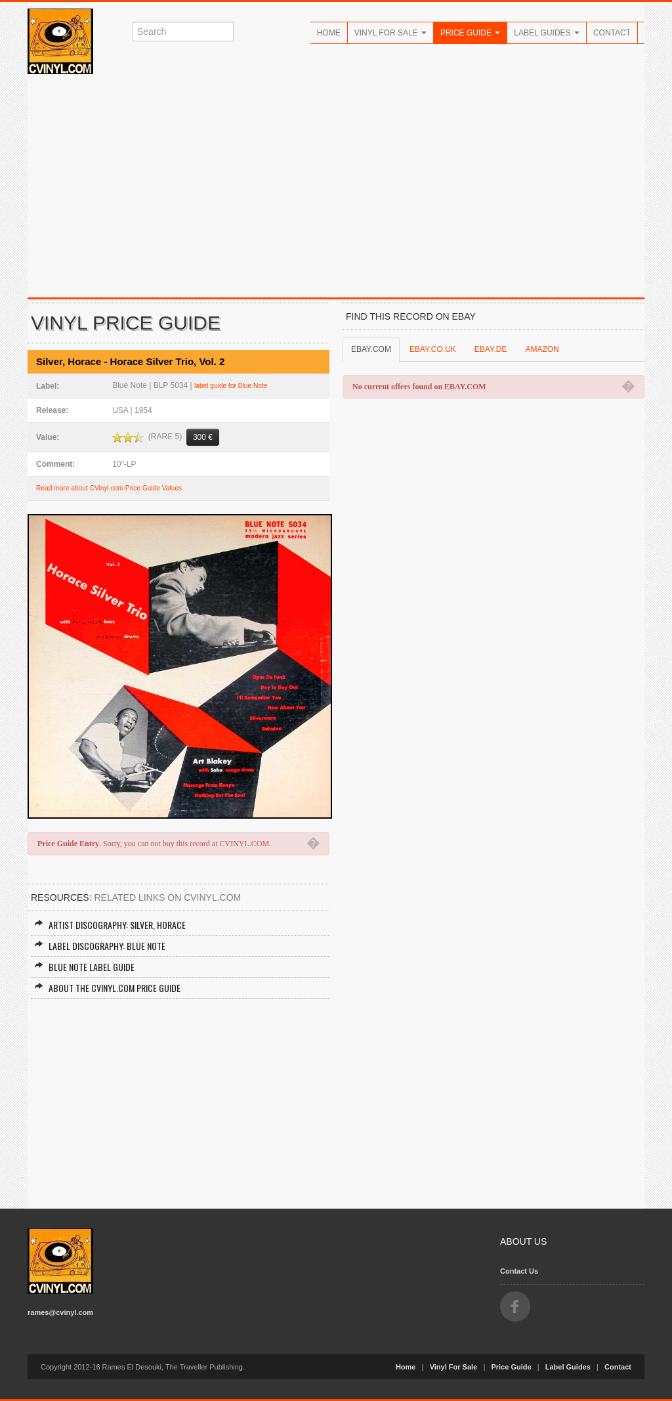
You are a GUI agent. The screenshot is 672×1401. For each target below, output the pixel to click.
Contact (612, 32)
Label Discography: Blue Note (99, 946)
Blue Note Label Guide (84, 967)
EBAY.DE (490, 349)
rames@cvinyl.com (60, 1312)
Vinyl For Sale (390, 32)
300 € (203, 437)
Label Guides (546, 32)
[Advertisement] (336, 186)
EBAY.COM (371, 349)
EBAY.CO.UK (433, 349)
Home (329, 32)
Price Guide (470, 32)
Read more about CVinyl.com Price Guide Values (109, 488)
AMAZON (541, 349)
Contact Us (519, 1271)
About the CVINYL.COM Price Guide (107, 988)
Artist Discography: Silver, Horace (110, 925)
